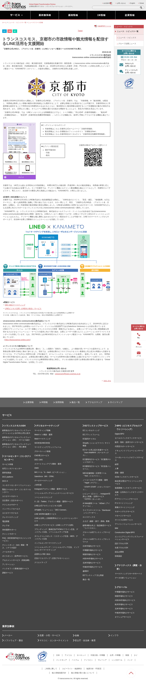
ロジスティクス (89, 517)
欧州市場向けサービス (124, 604)
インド (130, 660)
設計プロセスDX (121, 543)
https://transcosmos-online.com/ (17, 340)
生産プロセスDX (121, 548)
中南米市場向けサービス (92, 567)
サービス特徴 (7, 464)
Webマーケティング (42, 439)
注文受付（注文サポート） (13, 500)
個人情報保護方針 (59, 673)
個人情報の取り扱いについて (82, 673)
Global (141, 3)
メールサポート (8, 552)
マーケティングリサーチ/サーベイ (128, 574)
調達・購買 (119, 473)
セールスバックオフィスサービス (128, 438)
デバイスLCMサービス (124, 520)
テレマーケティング (10, 517)
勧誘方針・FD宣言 (94, 669)
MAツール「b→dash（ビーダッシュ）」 (50, 472)
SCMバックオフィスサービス (127, 477)
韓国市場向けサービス (92, 554)
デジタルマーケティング (47, 425)
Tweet (80, 31)
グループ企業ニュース (127, 44)
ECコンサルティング (91, 430)
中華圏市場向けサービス (92, 550)
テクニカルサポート (10, 505)
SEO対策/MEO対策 (42, 443)
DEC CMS (38, 460)
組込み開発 (119, 552)
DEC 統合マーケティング (15, 305)
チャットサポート (9, 534)
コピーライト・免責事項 (72, 669)
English (132, 3)
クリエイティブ (40, 562)
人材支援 (38, 485)
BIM (116, 528)
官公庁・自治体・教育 (85, 640)
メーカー (8, 635)
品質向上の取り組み (42, 554)
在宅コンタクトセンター (12, 468)
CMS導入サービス (41, 455)
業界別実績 (6, 473)
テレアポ (5, 526)
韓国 (127, 655)
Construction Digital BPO (125, 532)
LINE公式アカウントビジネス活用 (48, 506)
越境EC (86, 571)
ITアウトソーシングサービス (126, 499)
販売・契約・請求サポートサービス (129, 442)
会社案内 (107, 3)
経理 (116, 464)
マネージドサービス (123, 516)
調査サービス (7, 573)
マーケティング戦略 (42, 430)
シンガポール (117, 660)
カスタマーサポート (10, 496)
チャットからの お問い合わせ (128, 71)
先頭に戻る (107, 381)
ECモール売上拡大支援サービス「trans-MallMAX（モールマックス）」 (96, 452)
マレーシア (102, 660)
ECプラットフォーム (91, 435)
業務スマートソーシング (125, 507)
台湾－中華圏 (115, 655)
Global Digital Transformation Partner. (42, 4)
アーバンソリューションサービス (128, 524)
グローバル (122, 587)
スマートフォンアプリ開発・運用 (47, 464)
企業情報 (29, 402)
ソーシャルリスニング (43, 497)
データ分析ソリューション (125, 578)
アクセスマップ (95, 402)
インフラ (114, 635)
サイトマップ (116, 402)
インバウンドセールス (11, 509)
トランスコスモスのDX (15, 425)
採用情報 (59, 402)
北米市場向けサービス (92, 563)
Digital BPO (119, 434)
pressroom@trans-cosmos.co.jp (67, 374)
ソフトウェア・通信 (13, 640)
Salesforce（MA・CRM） (44, 476)
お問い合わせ (121, 3)
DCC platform (7, 477)
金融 (77, 635)
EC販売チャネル (89, 439)
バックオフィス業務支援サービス (15, 569)
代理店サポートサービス (125, 446)
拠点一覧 (76, 402)
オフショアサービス (123, 617)
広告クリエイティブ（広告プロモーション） (52, 558)
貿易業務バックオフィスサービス (128, 488)
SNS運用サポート (9, 530)
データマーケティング (43, 481)
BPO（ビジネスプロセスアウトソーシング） (129, 427)
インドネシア (61, 660)
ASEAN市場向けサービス (93, 559)
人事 (116, 468)
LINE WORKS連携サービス (45, 514)
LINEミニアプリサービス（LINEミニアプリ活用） (54, 525)
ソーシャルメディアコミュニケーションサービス (54, 493)
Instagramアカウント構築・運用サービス (50, 489)
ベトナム (75, 660)
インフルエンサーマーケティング (47, 543)
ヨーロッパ (81, 655)
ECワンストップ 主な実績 (93, 575)
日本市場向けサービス (92, 546)
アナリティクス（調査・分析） (129, 567)
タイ (136, 655)
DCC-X (5, 481)
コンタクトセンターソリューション (16, 485)
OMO (36, 468)
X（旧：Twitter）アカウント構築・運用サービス (53, 501)
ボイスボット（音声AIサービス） (15, 556)
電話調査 (5, 521)
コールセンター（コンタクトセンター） (17, 458)
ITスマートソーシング (124, 503)
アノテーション (8, 564)
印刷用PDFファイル (104, 26)
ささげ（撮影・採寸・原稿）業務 (96, 521)
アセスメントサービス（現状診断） (16, 560)
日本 (58, 655)
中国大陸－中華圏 (98, 655)
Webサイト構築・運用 (43, 435)
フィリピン (88, 660)
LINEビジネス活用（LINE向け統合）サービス (23, 309)
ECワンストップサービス (96, 425)
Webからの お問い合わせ (127, 64)
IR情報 (44, 402)
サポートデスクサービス (125, 511)
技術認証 (118, 556)
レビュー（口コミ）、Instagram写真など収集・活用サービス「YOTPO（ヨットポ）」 (96, 496)
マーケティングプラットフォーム (47, 447)
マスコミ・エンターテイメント (54, 640)
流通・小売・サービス (49, 635)
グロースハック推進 (42, 451)
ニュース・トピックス (127, 38)
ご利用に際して (51, 669)
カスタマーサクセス (10, 513)
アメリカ (68, 655)
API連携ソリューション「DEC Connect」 (51, 510)
